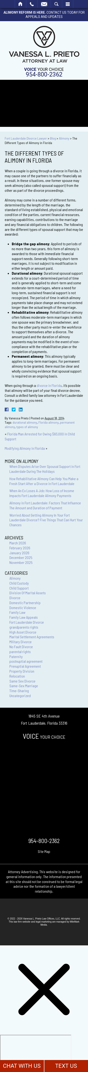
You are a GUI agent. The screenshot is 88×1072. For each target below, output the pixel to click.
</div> (35, 1053)
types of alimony (27, 427)
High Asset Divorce (22, 632)
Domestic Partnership (25, 602)
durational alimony (25, 422)
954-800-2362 (44, 74)
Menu (67, 4)
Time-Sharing (19, 690)
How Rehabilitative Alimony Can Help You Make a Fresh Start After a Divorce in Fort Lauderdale (43, 481)
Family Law (17, 612)
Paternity (16, 656)
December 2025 (20, 557)
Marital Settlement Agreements (31, 636)
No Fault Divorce (21, 646)
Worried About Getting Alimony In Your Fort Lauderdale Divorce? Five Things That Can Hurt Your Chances (46, 520)
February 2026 (19, 548)
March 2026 (17, 543)
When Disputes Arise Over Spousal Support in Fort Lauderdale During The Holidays (44, 469)
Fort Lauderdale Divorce (26, 622)
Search (56, 4)
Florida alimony (48, 422)
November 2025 (21, 562)
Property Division (21, 671)
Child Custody (19, 583)
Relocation (17, 676)
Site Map (44, 851)
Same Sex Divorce (22, 681)
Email (44, 4)
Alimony (64, 138)
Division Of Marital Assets (27, 592)
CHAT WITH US (22, 1066)
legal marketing (44, 921)
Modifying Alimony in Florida (25, 448)
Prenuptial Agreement (25, 666)
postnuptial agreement (25, 661)
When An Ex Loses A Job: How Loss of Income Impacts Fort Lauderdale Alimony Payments (41, 493)
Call (31, 4)
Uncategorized (20, 695)
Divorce (14, 597)
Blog (53, 138)
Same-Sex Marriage (23, 685)
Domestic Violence (22, 607)
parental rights (20, 651)
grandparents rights (23, 627)
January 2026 (19, 552)
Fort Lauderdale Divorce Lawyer (26, 138)
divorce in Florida (49, 385)
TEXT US (66, 1066)
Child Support (19, 588)
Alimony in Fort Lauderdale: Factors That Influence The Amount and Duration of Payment (45, 505)
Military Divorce (20, 641)
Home (20, 4)
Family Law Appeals (23, 617)
